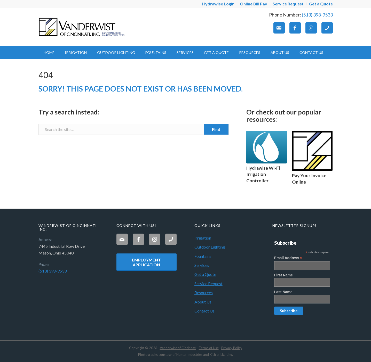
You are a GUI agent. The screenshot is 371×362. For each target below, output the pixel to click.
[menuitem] (218, 4)
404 (45, 75)
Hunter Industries (189, 354)
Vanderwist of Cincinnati (178, 348)
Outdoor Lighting (209, 246)
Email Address (288, 258)
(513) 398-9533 (317, 15)
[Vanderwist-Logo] (82, 26)
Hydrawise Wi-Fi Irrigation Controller (263, 174)
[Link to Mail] (279, 28)
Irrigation (202, 237)
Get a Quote (205, 274)
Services (201, 265)
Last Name (283, 292)
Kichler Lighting (221, 354)
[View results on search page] (216, 129)
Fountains (202, 256)
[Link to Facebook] (295, 28)
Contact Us (204, 310)
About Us (202, 301)
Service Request (208, 283)
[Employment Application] (146, 262)
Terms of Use (209, 348)
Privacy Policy (231, 348)
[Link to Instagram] (311, 28)
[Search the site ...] (133, 129)
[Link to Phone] (327, 28)
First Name (283, 275)
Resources (203, 292)
